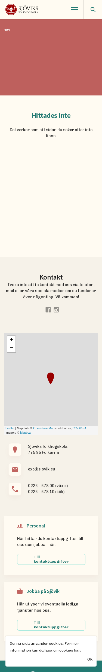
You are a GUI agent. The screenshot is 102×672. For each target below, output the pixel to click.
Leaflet (9, 428)
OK (89, 660)
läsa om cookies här (62, 651)
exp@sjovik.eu (41, 469)
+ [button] (11, 340)
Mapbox (25, 432)
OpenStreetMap (43, 428)
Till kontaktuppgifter (51, 559)
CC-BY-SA (79, 428)
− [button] (11, 348)
